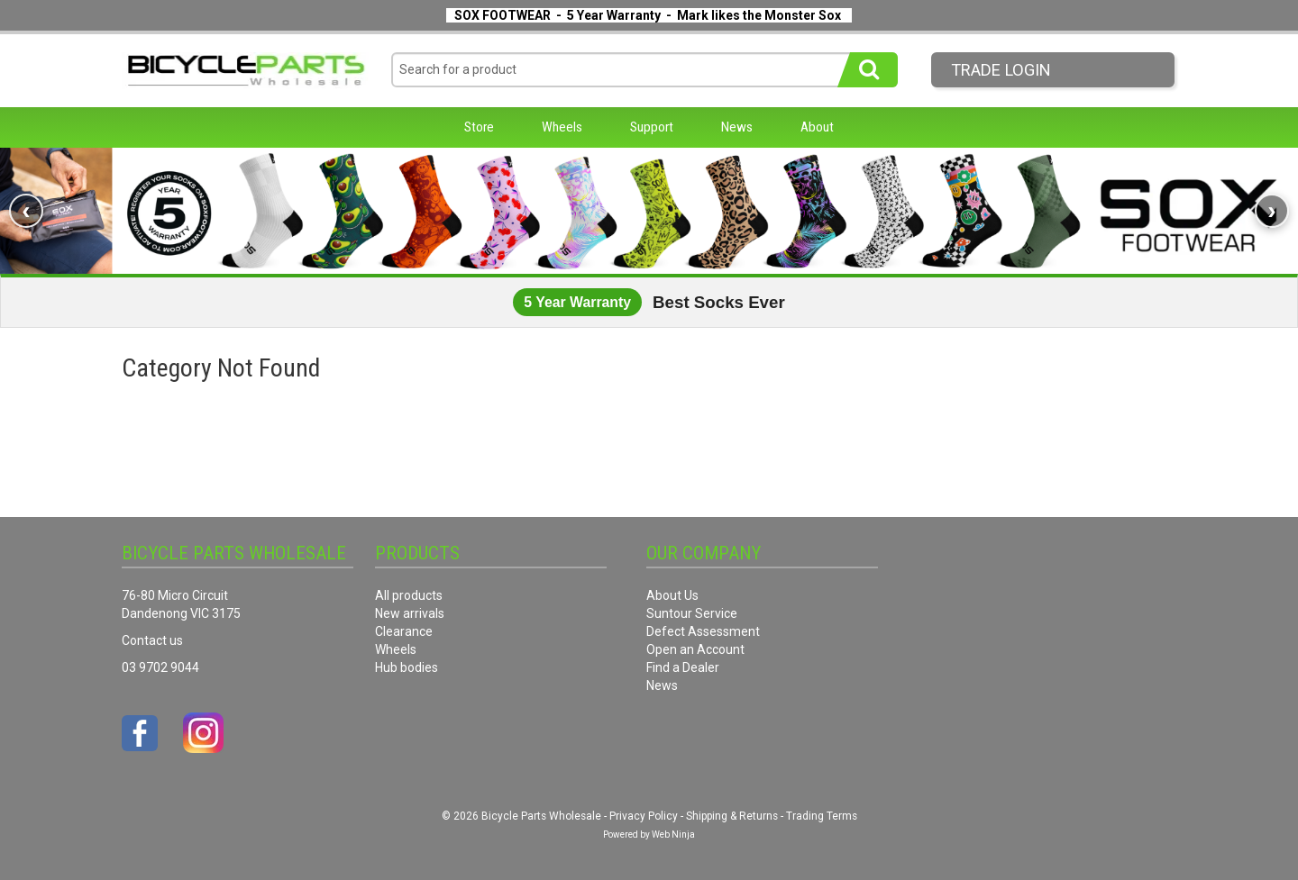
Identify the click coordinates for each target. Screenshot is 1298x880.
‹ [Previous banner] (26, 210)
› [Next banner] (1271, 210)
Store (479, 127)
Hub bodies (406, 667)
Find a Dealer (682, 667)
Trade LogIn (1001, 69)
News (737, 127)
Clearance (404, 631)
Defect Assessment (703, 631)
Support (651, 127)
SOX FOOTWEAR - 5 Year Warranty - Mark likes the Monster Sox (647, 15)
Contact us (152, 640)
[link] (649, 211)
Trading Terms (821, 816)
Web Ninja (673, 834)
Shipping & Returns (732, 816)
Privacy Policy (643, 816)
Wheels (562, 127)
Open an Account (695, 649)
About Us (672, 595)
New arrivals (409, 613)
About (817, 127)
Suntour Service (691, 613)
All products (409, 595)
